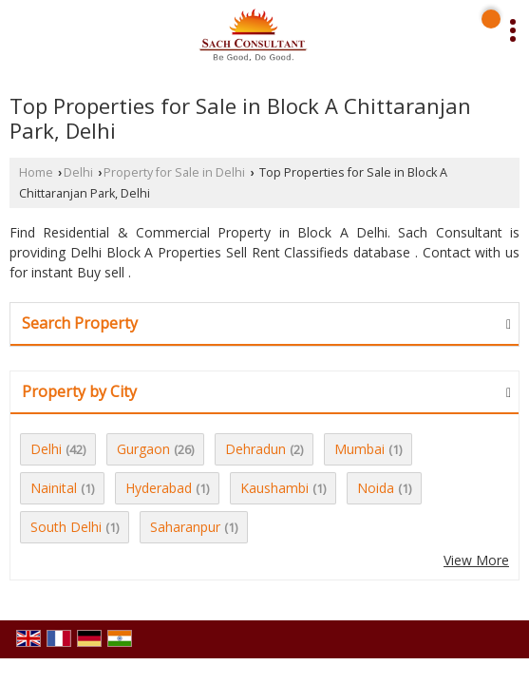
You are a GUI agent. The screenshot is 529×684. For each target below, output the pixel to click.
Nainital (53, 488)
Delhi (78, 172)
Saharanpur (185, 527)
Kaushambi (274, 488)
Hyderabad (158, 488)
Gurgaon (143, 449)
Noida (375, 488)
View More (476, 560)
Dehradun (255, 449)
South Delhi (66, 527)
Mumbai (359, 449)
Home (36, 172)
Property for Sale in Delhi (174, 172)
